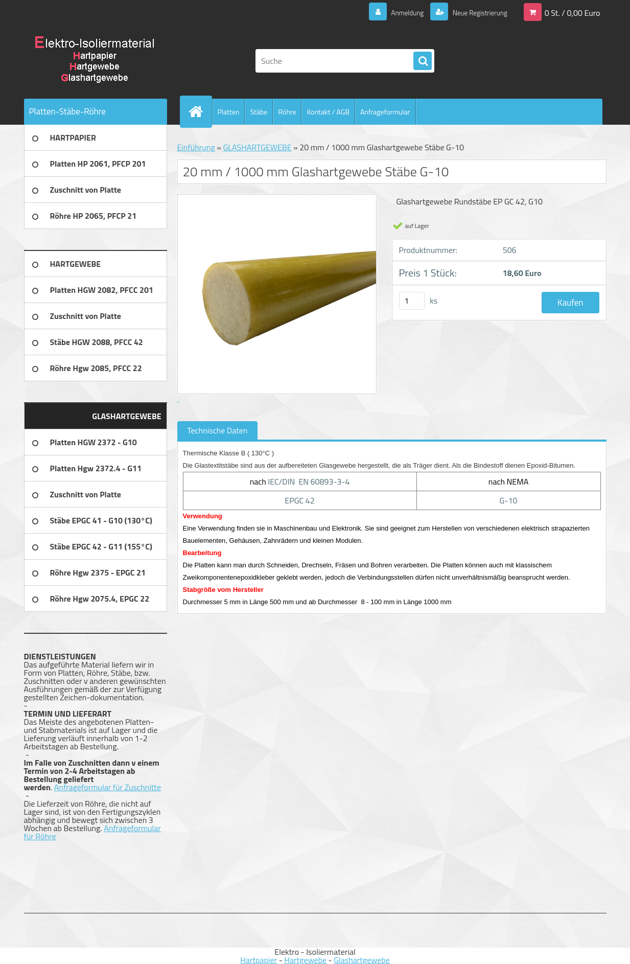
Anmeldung (392, 12)
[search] (422, 61)
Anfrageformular (385, 111)
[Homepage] (200, 111)
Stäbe (258, 111)
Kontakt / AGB (328, 111)
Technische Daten (218, 430)
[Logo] (94, 60)
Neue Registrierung (473, 12)
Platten (229, 111)
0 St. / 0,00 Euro (572, 12)
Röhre (287, 111)
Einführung (196, 147)
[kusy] (412, 301)
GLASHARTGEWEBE (257, 147)
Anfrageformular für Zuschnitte (107, 787)
